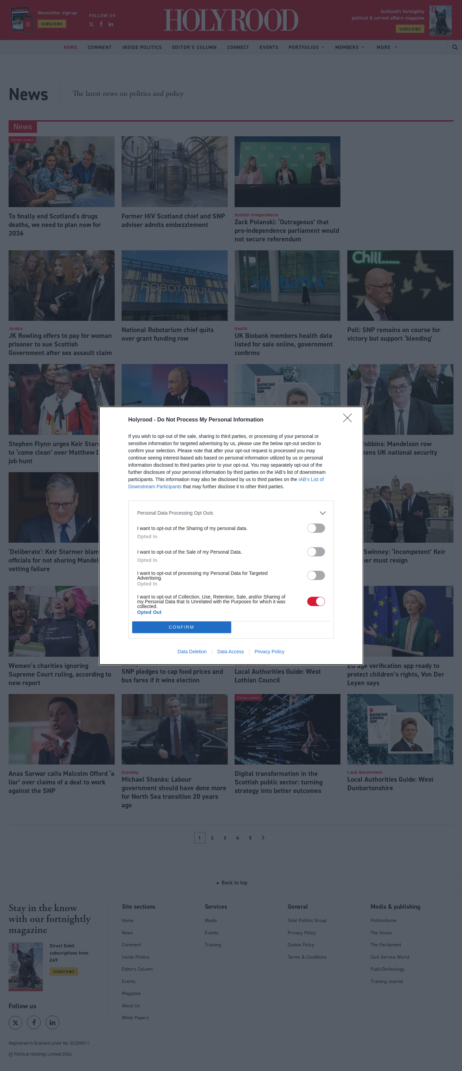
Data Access (230, 651)
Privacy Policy (269, 651)
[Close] (349, 420)
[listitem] (231, 513)
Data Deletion (192, 651)
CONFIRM (182, 627)
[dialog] (231, 536)
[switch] (316, 528)
